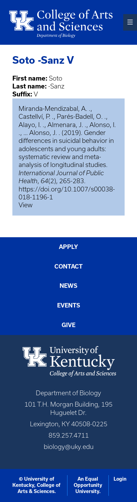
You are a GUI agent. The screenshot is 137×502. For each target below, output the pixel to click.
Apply (68, 247)
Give (68, 325)
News (68, 286)
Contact (68, 266)
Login (120, 479)
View (26, 205)
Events (68, 305)
